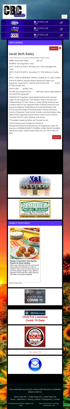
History (30, 399)
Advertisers (21, 399)
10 (26, 258)
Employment (47, 399)
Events (37, 399)
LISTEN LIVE (41, 21)
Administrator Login (49, 405)
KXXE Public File (50, 397)
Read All (54, 48)
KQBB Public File (35, 397)
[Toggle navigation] (64, 17)
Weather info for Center (35, 173)
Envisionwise (47, 403)
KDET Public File (20, 397)
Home (12, 399)
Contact (57, 399)
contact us (38, 392)
